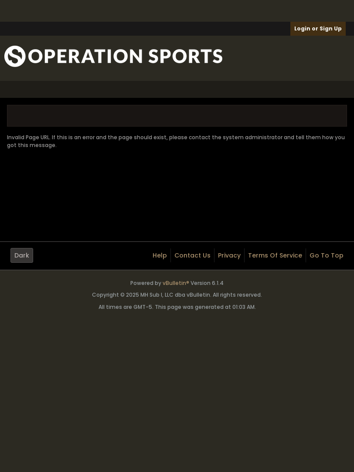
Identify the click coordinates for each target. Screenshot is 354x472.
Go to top (327, 255)
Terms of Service (275, 255)
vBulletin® (176, 283)
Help (160, 255)
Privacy (229, 255)
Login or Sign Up (318, 28)
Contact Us (192, 255)
